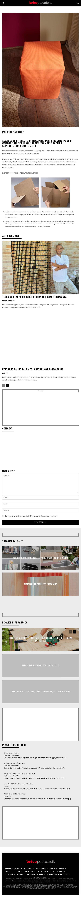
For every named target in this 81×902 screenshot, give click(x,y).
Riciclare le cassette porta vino (40, 584)
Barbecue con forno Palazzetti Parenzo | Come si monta (40, 558)
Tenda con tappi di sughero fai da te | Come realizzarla (34, 297)
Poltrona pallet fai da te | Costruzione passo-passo (32, 369)
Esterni (5, 373)
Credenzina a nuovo (11, 760)
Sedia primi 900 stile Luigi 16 (14, 770)
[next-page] (7, 385)
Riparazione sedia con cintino (15, 801)
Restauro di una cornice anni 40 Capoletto (19, 781)
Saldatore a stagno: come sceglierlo (40, 672)
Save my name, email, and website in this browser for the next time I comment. (31, 516)
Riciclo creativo (8, 300)
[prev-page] (3, 385)
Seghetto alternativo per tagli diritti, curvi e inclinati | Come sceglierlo (40, 646)
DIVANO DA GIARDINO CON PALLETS (18, 791)
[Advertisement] (42, 408)
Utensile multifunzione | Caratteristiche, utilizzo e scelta (40, 698)
